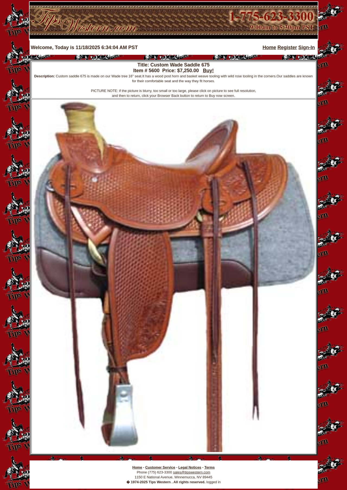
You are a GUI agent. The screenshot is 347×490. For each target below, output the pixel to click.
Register (287, 47)
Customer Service (160, 467)
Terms (209, 467)
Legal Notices (189, 467)
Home (269, 47)
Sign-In (306, 47)
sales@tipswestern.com (191, 472)
